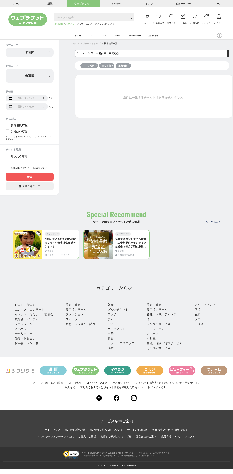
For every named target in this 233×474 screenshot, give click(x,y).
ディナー (112, 328)
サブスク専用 (19, 159)
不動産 (149, 343)
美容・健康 (72, 309)
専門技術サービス (77, 314)
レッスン (72, 303)
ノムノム (190, 441)
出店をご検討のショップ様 (115, 441)
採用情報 (166, 441)
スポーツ (21, 333)
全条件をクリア (29, 189)
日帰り (196, 328)
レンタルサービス (157, 328)
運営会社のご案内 (146, 441)
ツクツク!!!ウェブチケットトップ (83, 46)
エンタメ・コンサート (29, 314)
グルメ (112, 303)
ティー (111, 324)
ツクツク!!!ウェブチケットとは (56, 441)
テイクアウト (115, 333)
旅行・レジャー (205, 303)
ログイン (69, 24)
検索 (29, 180)
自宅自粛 (108, 69)
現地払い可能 (19, 134)
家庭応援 (124, 69)
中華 (109, 338)
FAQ (177, 441)
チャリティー (24, 338)
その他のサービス (157, 352)
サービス (152, 303)
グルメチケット (117, 314)
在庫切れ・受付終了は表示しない (29, 171)
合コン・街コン (25, 309)
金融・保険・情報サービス (162, 348)
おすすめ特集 (172, 37)
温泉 (195, 319)
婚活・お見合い (25, 343)
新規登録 (58, 24)
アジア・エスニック (120, 348)
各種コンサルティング (160, 319)
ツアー (196, 324)
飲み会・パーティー (28, 324)
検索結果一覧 (110, 46)
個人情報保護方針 (74, 434)
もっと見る (212, 225)
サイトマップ (52, 434)
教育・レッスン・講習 (80, 328)
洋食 (109, 352)
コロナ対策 (90, 69)
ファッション (24, 328)
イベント (22, 303)
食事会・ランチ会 (26, 348)
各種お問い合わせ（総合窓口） (170, 434)
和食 (109, 343)
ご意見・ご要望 (87, 441)
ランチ (111, 319)
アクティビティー (204, 309)
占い (148, 324)
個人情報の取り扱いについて (106, 434)
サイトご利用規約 (137, 434)
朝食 (109, 309)
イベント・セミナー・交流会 (34, 319)
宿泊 (195, 314)
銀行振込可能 (19, 128)
